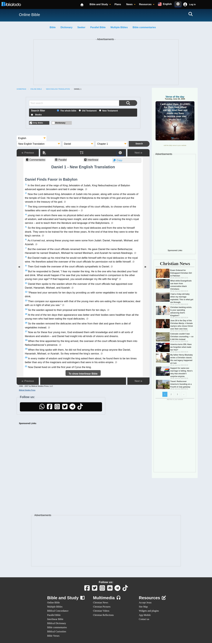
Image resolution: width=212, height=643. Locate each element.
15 (26, 314)
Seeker (81, 27)
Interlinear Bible (55, 619)
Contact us (144, 619)
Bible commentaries (144, 27)
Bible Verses (53, 635)
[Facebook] (49, 408)
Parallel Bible (98, 27)
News (129, 4)
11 (26, 283)
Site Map (143, 606)
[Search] (190, 14)
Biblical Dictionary (56, 623)
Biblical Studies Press (27, 390)
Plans (118, 4)
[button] (189, 4)
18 (26, 340)
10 (26, 270)
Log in (192, 4)
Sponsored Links (27, 423)
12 (26, 292)
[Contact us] (110, 589)
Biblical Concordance (57, 610)
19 (26, 349)
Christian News (100, 602)
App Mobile (145, 615)
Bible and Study (99, 4)
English (22, 138)
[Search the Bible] (128, 103)
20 (26, 357)
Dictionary (66, 27)
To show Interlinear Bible (83, 373)
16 (26, 323)
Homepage (21, 89)
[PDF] (44, 152)
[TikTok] (80, 408)
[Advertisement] (106, 62)
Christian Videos (101, 610)
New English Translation (58, 89)
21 (26, 366)
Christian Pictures (101, 606)
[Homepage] (82, 4)
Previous (28, 153)
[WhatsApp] (42, 408)
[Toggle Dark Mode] (178, 4)
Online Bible (36, 89)
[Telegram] (72, 408)
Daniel (67, 144)
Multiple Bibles (119, 27)
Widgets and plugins (149, 610)
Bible (53, 27)
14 (26, 309)
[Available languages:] (164, 4)
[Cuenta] (185, 4)
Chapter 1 (102, 144)
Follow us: (106, 582)
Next (138, 153)
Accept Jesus (145, 602)
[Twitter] (65, 408)
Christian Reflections (103, 615)
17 (26, 331)
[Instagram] (57, 408)
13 (26, 300)
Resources (145, 4)
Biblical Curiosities (56, 631)
